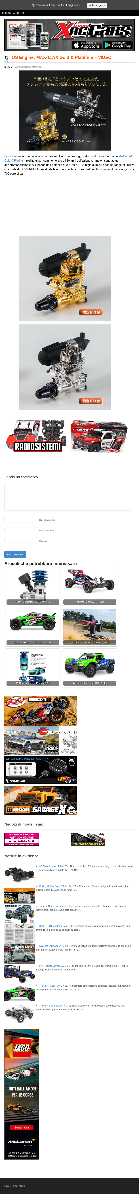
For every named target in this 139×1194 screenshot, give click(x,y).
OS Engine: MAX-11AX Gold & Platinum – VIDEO (61, 57)
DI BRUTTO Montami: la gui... (54, 926)
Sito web (43, 541)
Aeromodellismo (23, 67)
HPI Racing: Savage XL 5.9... (54, 965)
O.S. (41, 67)
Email (46, 530)
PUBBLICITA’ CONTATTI (14, 13)
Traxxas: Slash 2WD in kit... (53, 1005)
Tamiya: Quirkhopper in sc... (53, 906)
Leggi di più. (73, 5)
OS (11, 156)
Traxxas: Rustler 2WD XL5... (54, 985)
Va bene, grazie (97, 5)
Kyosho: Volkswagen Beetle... (54, 946)
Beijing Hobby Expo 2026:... (53, 886)
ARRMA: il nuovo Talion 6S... (54, 866)
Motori (35, 67)
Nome (47, 520)
